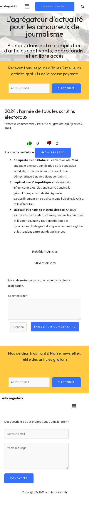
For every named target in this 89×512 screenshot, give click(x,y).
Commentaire (17, 296)
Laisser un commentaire (20, 124)
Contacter (19, 478)
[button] (27, 6)
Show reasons (52, 152)
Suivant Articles (45, 263)
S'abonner (66, 88)
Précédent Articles (45, 251)
